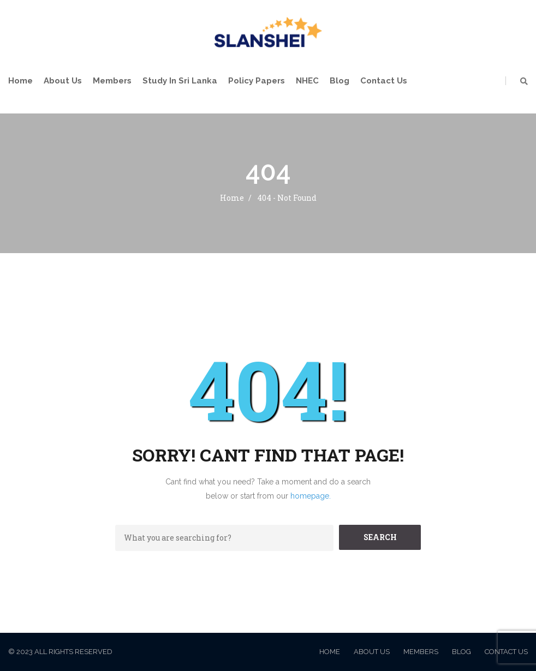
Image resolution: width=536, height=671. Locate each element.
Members (112, 81)
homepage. (310, 496)
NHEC (307, 81)
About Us (63, 81)
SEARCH (380, 537)
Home (20, 81)
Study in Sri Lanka (179, 81)
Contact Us (383, 81)
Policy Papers (256, 81)
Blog (339, 81)
